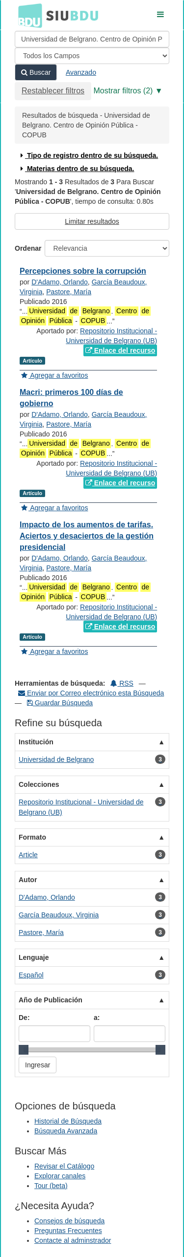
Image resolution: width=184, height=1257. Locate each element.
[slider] (23, 1050)
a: (97, 1017)
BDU (27, 15)
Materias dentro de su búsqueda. (76, 169)
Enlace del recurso (120, 350)
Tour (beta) (51, 1186)
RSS (121, 683)
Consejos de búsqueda (69, 1221)
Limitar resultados (92, 221)
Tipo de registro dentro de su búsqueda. (88, 155)
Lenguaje (34, 957)
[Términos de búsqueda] (92, 39)
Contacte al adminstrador (72, 1240)
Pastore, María (68, 292)
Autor (28, 880)
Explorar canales (59, 1176)
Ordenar (28, 248)
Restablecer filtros (53, 91)
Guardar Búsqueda (60, 703)
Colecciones (39, 784)
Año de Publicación (50, 1000)
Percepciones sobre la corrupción (83, 271)
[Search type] (92, 55)
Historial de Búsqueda (68, 1121)
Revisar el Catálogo (64, 1166)
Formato (32, 837)
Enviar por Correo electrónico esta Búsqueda (91, 693)
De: (24, 1017)
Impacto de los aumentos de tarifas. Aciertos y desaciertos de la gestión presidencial (87, 535)
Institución (36, 742)
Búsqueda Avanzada (65, 1131)
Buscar (36, 72)
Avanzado (81, 72)
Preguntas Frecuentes (68, 1231)
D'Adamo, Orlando (59, 282)
